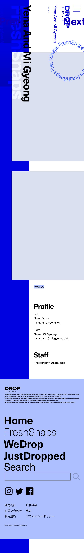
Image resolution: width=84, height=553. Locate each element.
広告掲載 (31, 505)
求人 (29, 510)
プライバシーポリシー (40, 516)
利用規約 (10, 516)
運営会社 (10, 505)
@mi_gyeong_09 (58, 338)
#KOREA (39, 286)
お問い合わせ (13, 510)
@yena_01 (54, 322)
